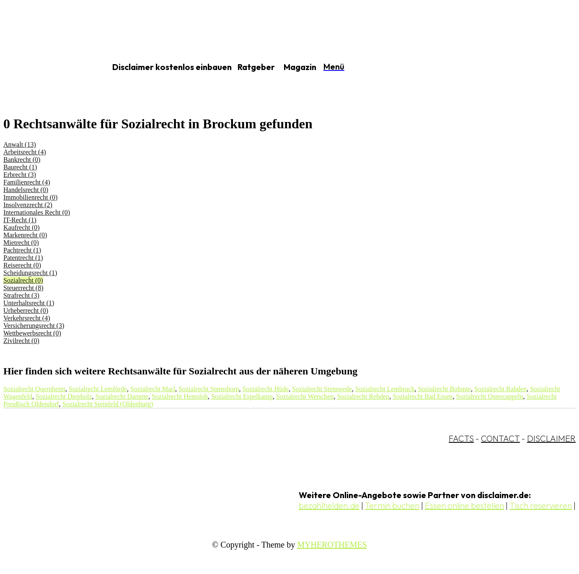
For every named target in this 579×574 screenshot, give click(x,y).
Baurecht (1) (20, 167)
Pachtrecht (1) (22, 250)
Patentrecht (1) (23, 257)
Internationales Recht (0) (36, 212)
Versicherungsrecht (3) (33, 325)
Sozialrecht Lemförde (98, 388)
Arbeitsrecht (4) (24, 152)
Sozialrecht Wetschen (304, 396)
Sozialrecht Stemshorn (208, 388)
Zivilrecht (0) (21, 340)
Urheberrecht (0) (25, 310)
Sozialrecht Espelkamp (242, 396)
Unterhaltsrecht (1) (28, 302)
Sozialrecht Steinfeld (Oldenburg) (107, 404)
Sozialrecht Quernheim (34, 388)
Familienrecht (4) (26, 182)
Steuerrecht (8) (23, 287)
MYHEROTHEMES (332, 544)
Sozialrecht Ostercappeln (489, 396)
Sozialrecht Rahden (500, 388)
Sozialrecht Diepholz (64, 396)
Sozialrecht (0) (23, 280)
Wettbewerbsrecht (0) (32, 333)
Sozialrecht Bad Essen (422, 396)
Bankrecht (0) (21, 159)
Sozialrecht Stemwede (322, 388)
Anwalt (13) (19, 144)
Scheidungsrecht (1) (30, 272)
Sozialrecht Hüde (266, 388)
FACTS (461, 438)
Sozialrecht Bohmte (444, 388)
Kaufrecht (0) (21, 227)
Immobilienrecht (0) (30, 197)
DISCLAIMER (551, 438)
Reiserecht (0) (22, 265)
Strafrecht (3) (21, 295)
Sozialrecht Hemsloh (180, 396)
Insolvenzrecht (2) (27, 204)
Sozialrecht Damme (122, 396)
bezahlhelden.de (329, 505)
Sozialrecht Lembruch (385, 388)
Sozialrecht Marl (152, 388)
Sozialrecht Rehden (363, 396)
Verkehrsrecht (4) (26, 318)
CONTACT (500, 438)
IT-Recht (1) (19, 219)
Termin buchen (392, 505)
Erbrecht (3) (19, 174)
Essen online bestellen (464, 505)
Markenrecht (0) (25, 235)
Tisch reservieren (540, 505)
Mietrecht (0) (21, 242)
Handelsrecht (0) (25, 189)
